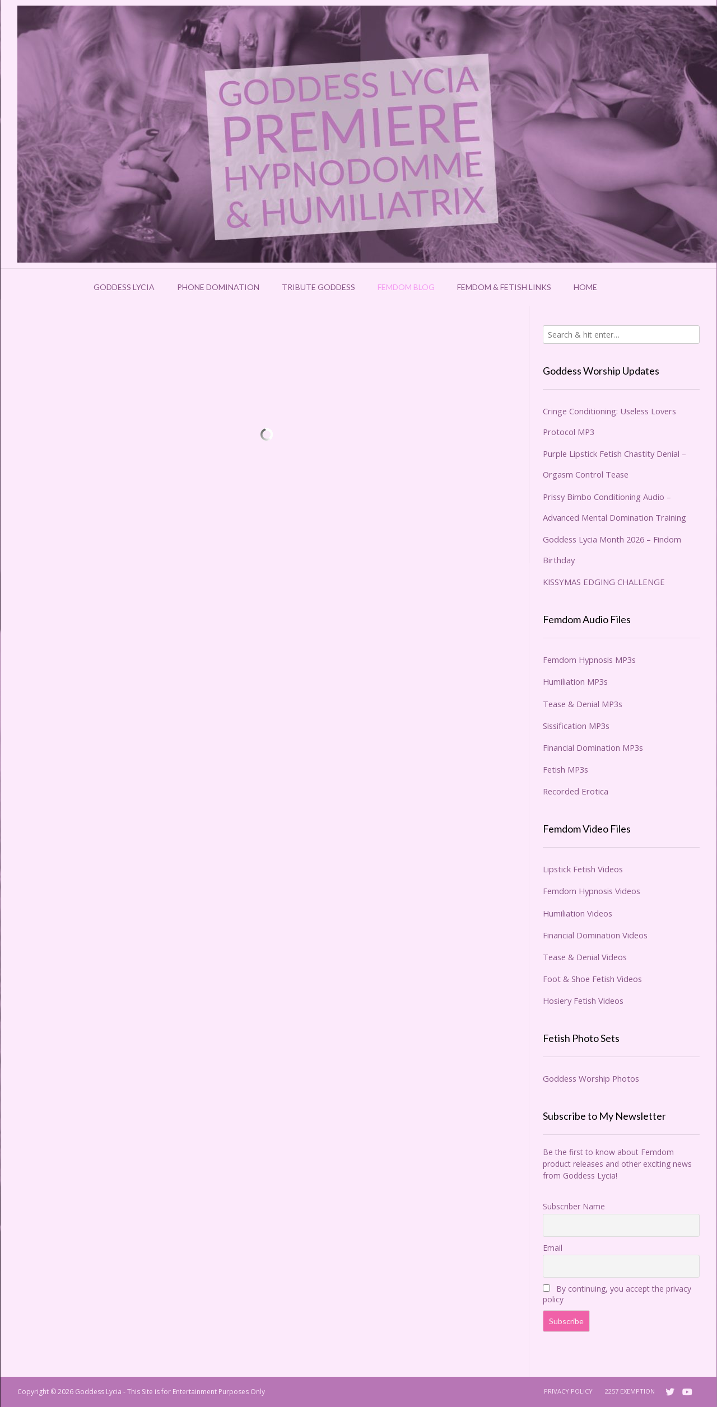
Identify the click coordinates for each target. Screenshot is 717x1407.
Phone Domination (218, 287)
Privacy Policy (568, 1391)
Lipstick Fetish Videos (583, 869)
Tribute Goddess (318, 287)
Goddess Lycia (124, 287)
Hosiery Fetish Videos (583, 1000)
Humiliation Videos (577, 913)
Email (552, 1247)
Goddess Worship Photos (591, 1078)
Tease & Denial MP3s (582, 703)
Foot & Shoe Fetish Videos (592, 978)
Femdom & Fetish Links (504, 287)
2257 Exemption (630, 1391)
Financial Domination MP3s (593, 747)
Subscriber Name (574, 1206)
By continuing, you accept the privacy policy (617, 1294)
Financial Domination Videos (595, 935)
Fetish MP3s (565, 769)
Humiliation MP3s (575, 681)
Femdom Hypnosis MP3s (589, 659)
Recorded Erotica (575, 791)
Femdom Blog (406, 287)
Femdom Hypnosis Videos (591, 890)
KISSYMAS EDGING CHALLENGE (604, 581)
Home (585, 287)
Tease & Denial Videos (585, 956)
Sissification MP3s (576, 725)
